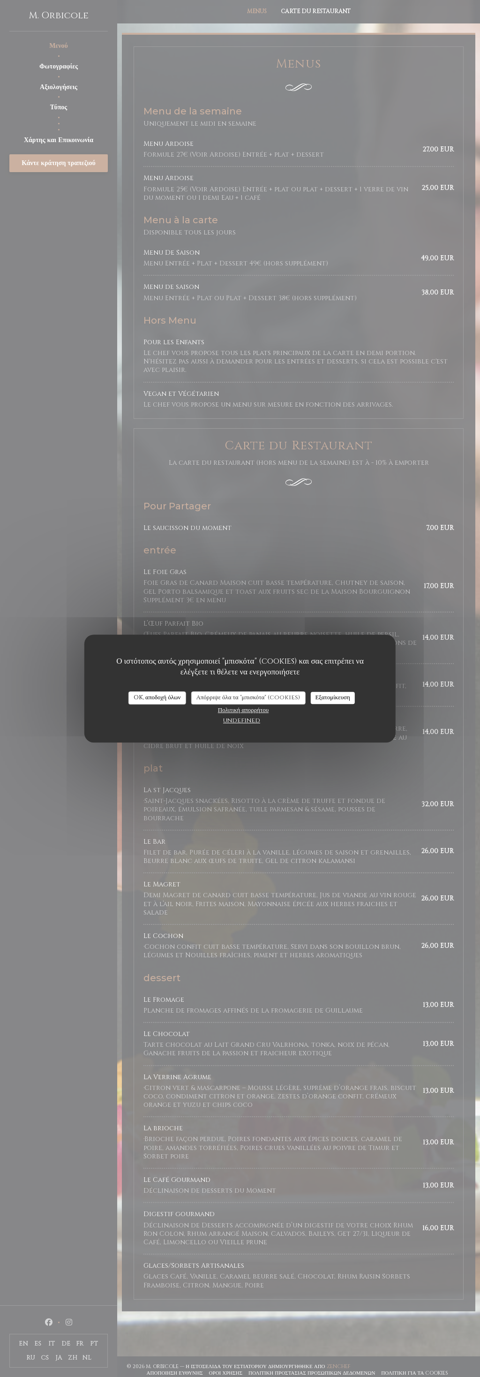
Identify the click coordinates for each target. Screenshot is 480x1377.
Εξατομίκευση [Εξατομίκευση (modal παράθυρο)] (332, 697)
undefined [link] (241, 720)
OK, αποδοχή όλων (157, 697)
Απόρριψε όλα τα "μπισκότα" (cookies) (248, 697)
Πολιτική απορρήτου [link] (243, 710)
